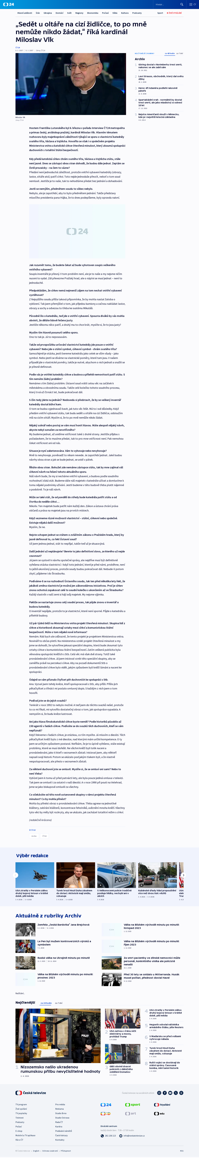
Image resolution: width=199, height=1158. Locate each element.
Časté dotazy (61, 1136)
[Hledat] (181, 4)
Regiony (79, 12)
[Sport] (160, 13)
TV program (21, 1105)
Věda (114, 12)
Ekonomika (92, 12)
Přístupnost (66, 1152)
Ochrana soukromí (50, 1152)
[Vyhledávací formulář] (169, 4)
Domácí (59, 12)
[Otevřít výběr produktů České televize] (192, 4)
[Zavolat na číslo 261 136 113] (108, 1136)
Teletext (19, 1118)
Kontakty (59, 1140)
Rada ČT (59, 1123)
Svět (69, 12)
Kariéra (58, 1127)
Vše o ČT (19, 1140)
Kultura (125, 12)
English (36, 1152)
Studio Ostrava (62, 1118)
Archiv (34, 836)
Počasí (105, 12)
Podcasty (137, 12)
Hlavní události (24, 12)
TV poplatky (21, 1114)
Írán (38, 12)
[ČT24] (8, 4)
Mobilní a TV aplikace (25, 1136)
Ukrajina (48, 12)
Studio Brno (60, 1114)
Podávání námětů (63, 1132)
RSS (182, 1152)
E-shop (18, 1132)
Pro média (60, 1105)
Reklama (59, 1110)
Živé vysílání (21, 1110)
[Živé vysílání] (174, 13)
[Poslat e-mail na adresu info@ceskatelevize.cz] (132, 1136)
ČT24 (17, 47)
